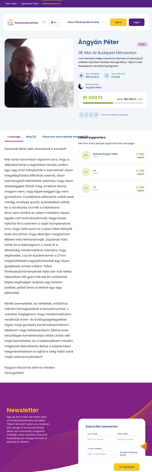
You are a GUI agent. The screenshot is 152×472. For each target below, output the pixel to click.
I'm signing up (126, 466)
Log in (136, 22)
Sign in (118, 22)
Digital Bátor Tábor (29, 3)
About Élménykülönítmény (86, 22)
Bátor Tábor (11, 3)
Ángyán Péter (94, 87)
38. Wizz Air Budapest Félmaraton (107, 52)
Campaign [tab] (13, 136)
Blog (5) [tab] (31, 136)
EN (55, 22)
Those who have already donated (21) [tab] (65, 136)
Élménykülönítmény (52, 3)
